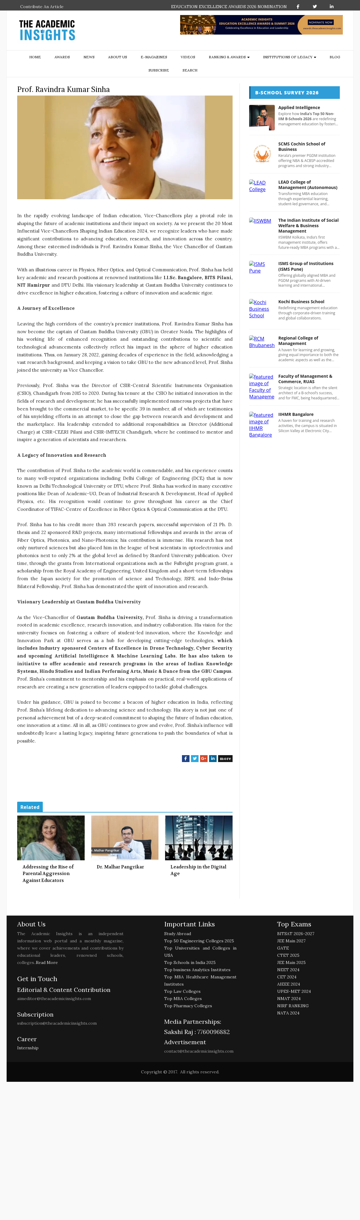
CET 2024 (286, 977)
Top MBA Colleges (183, 998)
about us (117, 57)
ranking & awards (227, 57)
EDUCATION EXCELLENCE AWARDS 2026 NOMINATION (229, 6)
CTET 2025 (288, 955)
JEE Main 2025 (291, 962)
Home (35, 57)
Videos (188, 57)
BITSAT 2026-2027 (295, 933)
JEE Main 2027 (291, 941)
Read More (47, 962)
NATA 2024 (288, 1013)
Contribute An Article (42, 6)
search (190, 70)
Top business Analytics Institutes (197, 969)
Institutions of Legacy (287, 57)
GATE (283, 948)
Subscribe (159, 70)
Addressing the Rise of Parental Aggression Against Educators (48, 873)
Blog (335, 57)
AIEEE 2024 (288, 984)
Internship (28, 1048)
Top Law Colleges (182, 991)
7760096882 (213, 1031)
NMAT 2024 (289, 998)
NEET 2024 (288, 969)
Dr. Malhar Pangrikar (120, 867)
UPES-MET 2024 (294, 991)
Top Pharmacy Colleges (188, 1005)
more (225, 758)
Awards (62, 57)
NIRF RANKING (293, 1005)
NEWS (89, 57)
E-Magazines (154, 57)
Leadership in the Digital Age (198, 870)
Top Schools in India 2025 (190, 962)
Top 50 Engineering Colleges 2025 (199, 941)
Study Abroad (177, 933)
